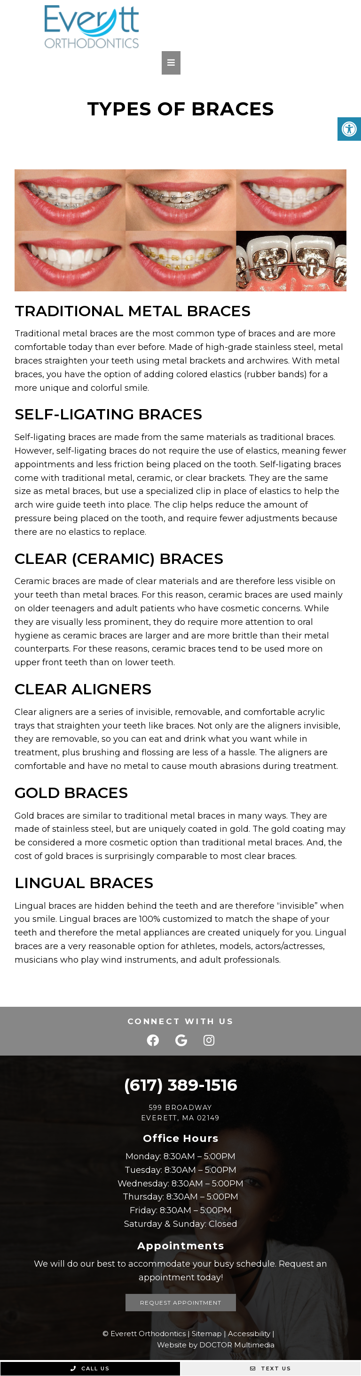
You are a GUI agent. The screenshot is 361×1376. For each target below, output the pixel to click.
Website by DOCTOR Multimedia (216, 1344)
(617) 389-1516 (180, 1085)
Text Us (270, 1368)
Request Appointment (180, 1302)
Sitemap (207, 1333)
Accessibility (249, 1333)
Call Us (90, 1368)
